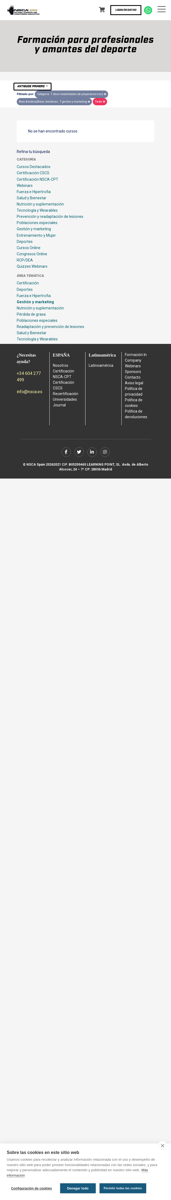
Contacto (133, 377)
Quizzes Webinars (32, 266)
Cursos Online (28, 248)
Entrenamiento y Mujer (36, 235)
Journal (59, 405)
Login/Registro (125, 10)
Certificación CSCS (33, 173)
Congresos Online (32, 254)
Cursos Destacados (33, 167)
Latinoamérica (101, 365)
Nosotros (60, 365)
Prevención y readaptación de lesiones (50, 216)
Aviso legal (134, 383)
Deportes (25, 241)
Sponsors (133, 371)
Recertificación (65, 394)
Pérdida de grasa (31, 314)
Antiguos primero (31, 86)
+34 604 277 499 (29, 376)
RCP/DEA (25, 260)
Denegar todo (78, 1188)
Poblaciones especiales (37, 223)
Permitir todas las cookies (123, 1188)
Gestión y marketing (34, 229)
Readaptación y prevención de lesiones (50, 327)
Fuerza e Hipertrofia (34, 192)
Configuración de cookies (31, 1188)
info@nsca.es (29, 391)
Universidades (65, 399)
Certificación (28, 283)
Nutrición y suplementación (40, 204)
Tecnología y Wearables (37, 210)
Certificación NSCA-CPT (37, 179)
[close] (162, 1145)
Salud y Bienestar (31, 198)
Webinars (25, 185)
